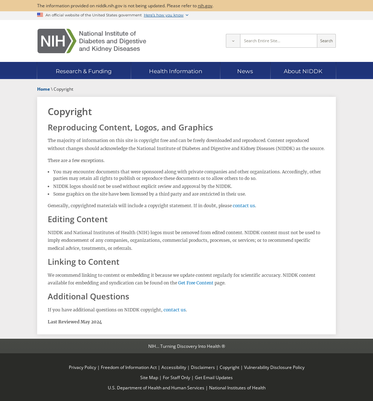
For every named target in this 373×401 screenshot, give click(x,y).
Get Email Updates (214, 377)
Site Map (149, 377)
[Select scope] (233, 41)
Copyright (229, 367)
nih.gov (205, 5)
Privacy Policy (82, 367)
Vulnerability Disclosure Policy (274, 367)
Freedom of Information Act (129, 367)
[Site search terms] (279, 41)
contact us (244, 205)
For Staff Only (176, 377)
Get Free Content (195, 283)
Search (326, 40)
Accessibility (173, 367)
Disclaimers (203, 367)
